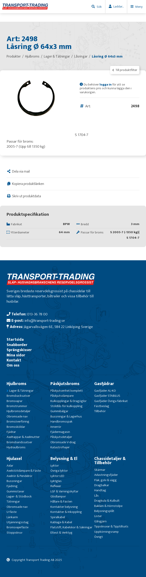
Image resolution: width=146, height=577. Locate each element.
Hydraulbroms (16, 447)
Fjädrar (11, 432)
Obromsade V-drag (63, 442)
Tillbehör (100, 411)
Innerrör (55, 427)
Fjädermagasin (60, 432)
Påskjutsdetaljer (61, 437)
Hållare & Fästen (61, 501)
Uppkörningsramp (106, 531)
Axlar (10, 465)
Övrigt (98, 537)
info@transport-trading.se (44, 320)
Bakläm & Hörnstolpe (108, 506)
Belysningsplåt (104, 511)
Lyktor (54, 465)
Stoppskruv (14, 532)
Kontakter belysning (64, 507)
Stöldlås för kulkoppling (66, 406)
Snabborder (17, 345)
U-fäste (12, 512)
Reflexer (55, 486)
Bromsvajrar (14, 401)
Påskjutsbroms (64, 383)
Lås (96, 495)
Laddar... (118, 6)
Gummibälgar (59, 411)
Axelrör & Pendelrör (19, 476)
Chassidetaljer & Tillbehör (110, 460)
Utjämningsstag (18, 522)
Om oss (13, 365)
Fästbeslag (101, 406)
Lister (98, 516)
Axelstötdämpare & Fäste (24, 470)
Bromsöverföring (18, 421)
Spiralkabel (57, 517)
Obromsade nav (17, 416)
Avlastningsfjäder (106, 475)
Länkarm (12, 517)
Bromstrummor (17, 406)
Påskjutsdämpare (62, 395)
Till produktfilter (124, 70)
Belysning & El (63, 458)
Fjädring (12, 486)
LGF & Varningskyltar (64, 491)
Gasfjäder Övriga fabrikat (111, 401)
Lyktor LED (57, 476)
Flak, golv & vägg (105, 480)
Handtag (100, 490)
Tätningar (13, 501)
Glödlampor (58, 496)
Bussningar (14, 481)
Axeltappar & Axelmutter (23, 437)
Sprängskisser (19, 350)
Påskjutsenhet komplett (66, 390)
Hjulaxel (14, 458)
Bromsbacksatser (18, 395)
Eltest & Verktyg (61, 532)
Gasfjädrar (104, 383)
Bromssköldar (16, 427)
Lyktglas (56, 481)
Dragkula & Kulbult (107, 500)
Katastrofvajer (60, 447)
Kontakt (14, 360)
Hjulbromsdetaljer (18, 411)
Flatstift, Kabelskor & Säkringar (71, 527)
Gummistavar (15, 491)
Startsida (15, 339)
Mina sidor (16, 355)
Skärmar (99, 470)
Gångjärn (100, 521)
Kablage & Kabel (61, 522)
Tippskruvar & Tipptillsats (111, 526)
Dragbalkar (101, 485)
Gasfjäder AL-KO (105, 390)
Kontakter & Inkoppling (66, 512)
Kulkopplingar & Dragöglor (68, 401)
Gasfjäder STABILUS (107, 395)
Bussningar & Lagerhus (66, 416)
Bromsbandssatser (19, 442)
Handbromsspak (61, 421)
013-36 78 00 (37, 314)
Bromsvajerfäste (17, 527)
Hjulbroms (16, 383)
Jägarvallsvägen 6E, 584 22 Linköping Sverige (58, 327)
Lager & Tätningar (21, 390)
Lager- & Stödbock (19, 496)
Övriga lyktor (59, 470)
